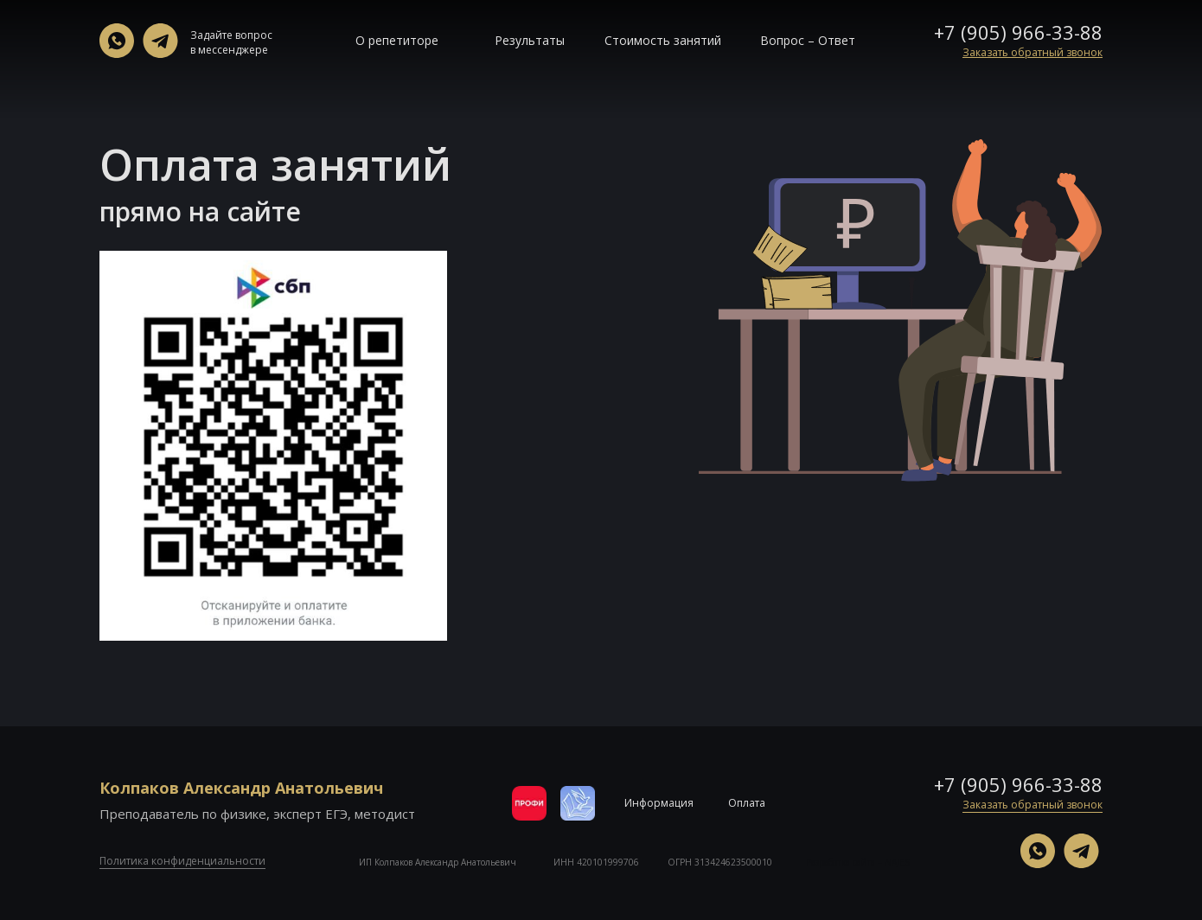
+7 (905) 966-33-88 (1018, 32)
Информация (659, 802)
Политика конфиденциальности (182, 860)
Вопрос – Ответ (807, 40)
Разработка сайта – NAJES (858, 862)
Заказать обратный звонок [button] (1032, 804)
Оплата (746, 802)
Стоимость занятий (662, 40)
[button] (1032, 52)
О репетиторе (396, 40)
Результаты (530, 40)
